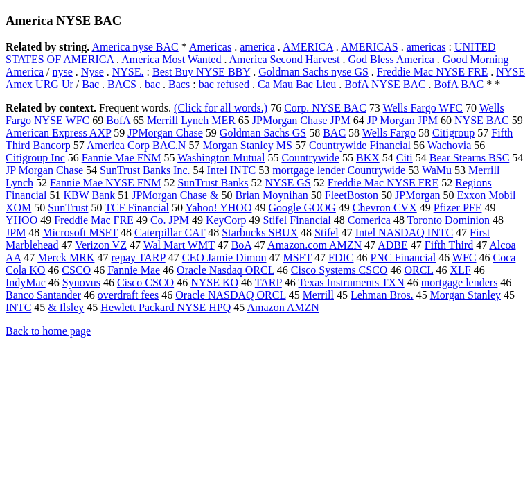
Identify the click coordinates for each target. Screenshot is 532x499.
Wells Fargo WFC (423, 108)
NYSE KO (214, 282)
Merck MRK (65, 257)
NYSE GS (288, 183)
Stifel (326, 232)
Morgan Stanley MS (247, 145)
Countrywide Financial (360, 145)
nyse (63, 72)
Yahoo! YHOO (218, 207)
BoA (241, 245)
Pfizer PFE (458, 207)
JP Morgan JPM (402, 120)
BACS (121, 84)
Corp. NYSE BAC (325, 108)
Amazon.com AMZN (314, 245)
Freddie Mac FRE (94, 220)
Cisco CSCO (145, 282)
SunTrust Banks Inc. (145, 170)
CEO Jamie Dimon (224, 257)
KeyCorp (226, 220)
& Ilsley (66, 307)
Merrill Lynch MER (191, 120)
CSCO (76, 270)
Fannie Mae (133, 270)
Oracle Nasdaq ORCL (225, 270)
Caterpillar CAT (169, 232)
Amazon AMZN (283, 307)
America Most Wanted (171, 59)
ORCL (418, 270)
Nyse (92, 72)
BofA (118, 120)
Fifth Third (449, 245)
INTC (18, 307)
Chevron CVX (385, 207)
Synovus (81, 282)
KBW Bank (90, 195)
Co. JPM (169, 220)
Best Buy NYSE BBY (201, 72)
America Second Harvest (284, 59)
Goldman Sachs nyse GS (313, 72)
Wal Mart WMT (179, 245)
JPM (16, 232)
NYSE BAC (481, 120)
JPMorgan (418, 195)
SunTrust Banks (212, 183)
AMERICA (308, 47)
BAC (334, 133)
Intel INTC (231, 170)
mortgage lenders (459, 282)
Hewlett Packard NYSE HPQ (165, 307)
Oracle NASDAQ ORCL (230, 295)
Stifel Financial (297, 220)
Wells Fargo (389, 133)
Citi (404, 158)
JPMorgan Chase (165, 133)
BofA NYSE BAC (384, 84)
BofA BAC (459, 84)
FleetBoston (351, 195)
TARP (268, 282)
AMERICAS (369, 47)
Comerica (369, 220)
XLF (460, 270)
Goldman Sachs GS (263, 133)
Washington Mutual (221, 158)
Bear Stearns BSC (469, 158)
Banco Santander (43, 295)
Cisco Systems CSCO (339, 270)
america (257, 47)
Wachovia (449, 145)
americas (426, 47)
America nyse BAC (134, 47)
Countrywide (310, 158)
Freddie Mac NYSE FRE (432, 72)
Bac (90, 84)
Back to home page (48, 331)
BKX (368, 158)
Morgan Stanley (465, 295)
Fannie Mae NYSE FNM (105, 183)
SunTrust (68, 207)
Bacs (179, 84)
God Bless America (391, 59)
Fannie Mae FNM (121, 158)
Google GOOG (301, 207)
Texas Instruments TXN (352, 282)
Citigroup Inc (35, 158)
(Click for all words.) (220, 108)
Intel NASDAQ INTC (404, 232)
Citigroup (453, 133)
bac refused (224, 84)
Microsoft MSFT (80, 232)
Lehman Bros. (382, 295)
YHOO (21, 220)
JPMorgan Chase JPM (301, 120)
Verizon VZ (101, 245)
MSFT (297, 257)
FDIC (340, 257)
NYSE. (128, 72)
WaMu (437, 170)
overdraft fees (128, 295)
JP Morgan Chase (44, 170)
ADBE (393, 245)
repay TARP (138, 257)
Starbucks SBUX (260, 232)
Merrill (318, 295)
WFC (464, 257)
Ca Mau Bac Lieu (297, 84)
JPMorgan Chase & (175, 195)
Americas (210, 47)
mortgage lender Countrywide (338, 170)
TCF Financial (137, 207)
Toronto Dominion (448, 220)
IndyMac (26, 282)
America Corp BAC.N (136, 145)
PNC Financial (403, 257)
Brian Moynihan (271, 195)
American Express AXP (58, 133)
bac (152, 84)
